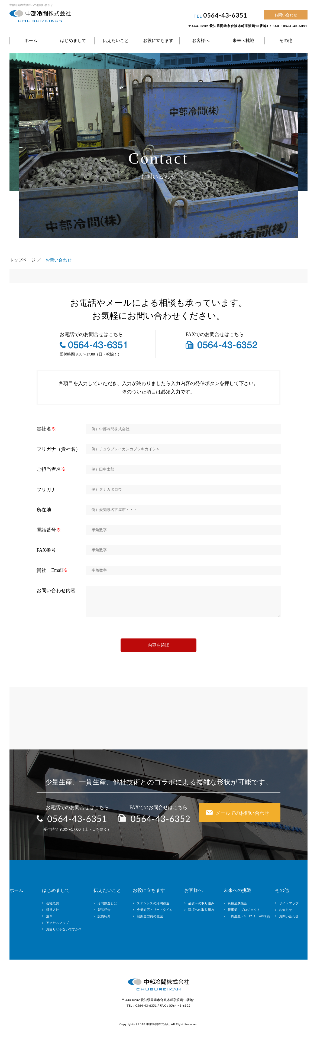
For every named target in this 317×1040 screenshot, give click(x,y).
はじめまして (73, 40)
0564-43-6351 (225, 15)
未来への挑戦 (237, 890)
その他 (285, 40)
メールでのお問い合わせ (242, 813)
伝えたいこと (116, 40)
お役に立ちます (158, 40)
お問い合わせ (285, 14)
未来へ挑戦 (243, 40)
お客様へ (200, 40)
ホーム (30, 40)
